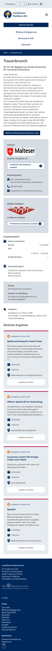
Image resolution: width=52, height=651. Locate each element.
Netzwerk (26, 44)
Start (6, 52)
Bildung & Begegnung (26, 32)
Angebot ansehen (26, 382)
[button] (46, 14)
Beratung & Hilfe (26, 38)
